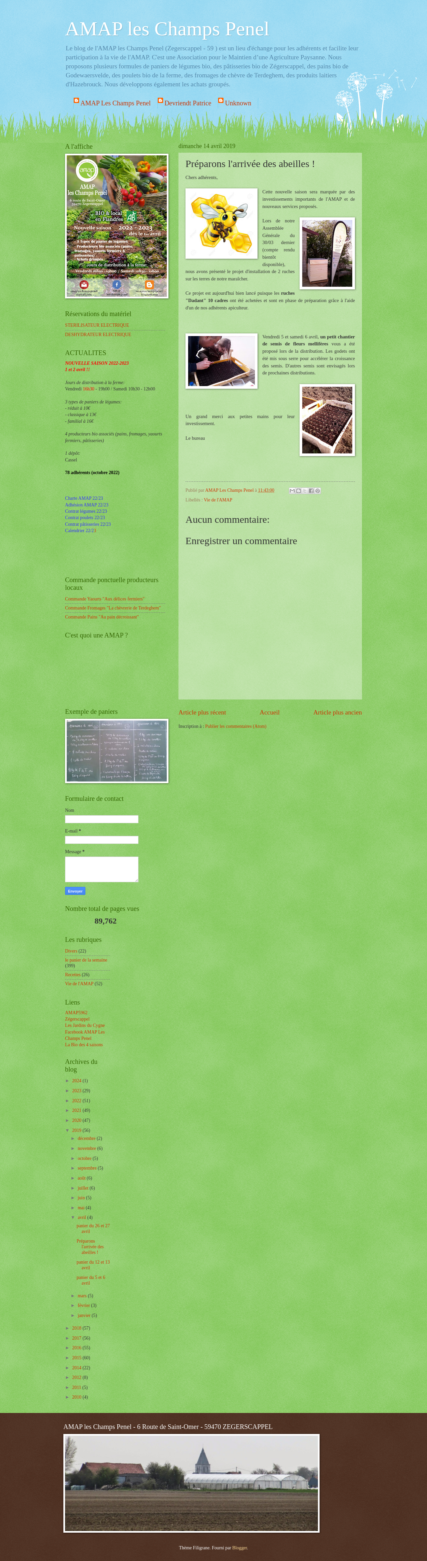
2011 (77, 1387)
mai (82, 1207)
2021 (77, 1110)
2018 (77, 1328)
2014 (77, 1367)
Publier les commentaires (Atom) (236, 726)
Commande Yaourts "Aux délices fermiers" (105, 598)
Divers (71, 951)
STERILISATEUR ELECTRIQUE (97, 325)
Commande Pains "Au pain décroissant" (102, 616)
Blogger (239, 1547)
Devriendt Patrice (187, 103)
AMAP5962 (76, 1012)
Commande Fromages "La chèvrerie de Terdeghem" (113, 607)
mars (83, 1295)
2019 (77, 1130)
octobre (85, 1158)
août (82, 1178)
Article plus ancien (337, 712)
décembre (87, 1138)
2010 (77, 1397)
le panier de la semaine (86, 960)
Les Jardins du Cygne (85, 1025)
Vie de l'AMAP (218, 499)
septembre (88, 1168)
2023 (77, 1090)
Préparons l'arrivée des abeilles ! (89, 1247)
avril (82, 1217)
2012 (77, 1377)
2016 (77, 1347)
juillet (84, 1188)
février (84, 1305)
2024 (77, 1080)
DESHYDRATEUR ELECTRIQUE (98, 334)
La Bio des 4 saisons (84, 1044)
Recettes (73, 974)
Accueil (270, 712)
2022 (77, 1100)
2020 (77, 1120)
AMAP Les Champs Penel (115, 103)
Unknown (238, 103)
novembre (87, 1148)
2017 (77, 1338)
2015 (77, 1357)
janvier (85, 1315)
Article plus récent (202, 712)
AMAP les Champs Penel (167, 29)
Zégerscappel (77, 1019)
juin (82, 1197)
